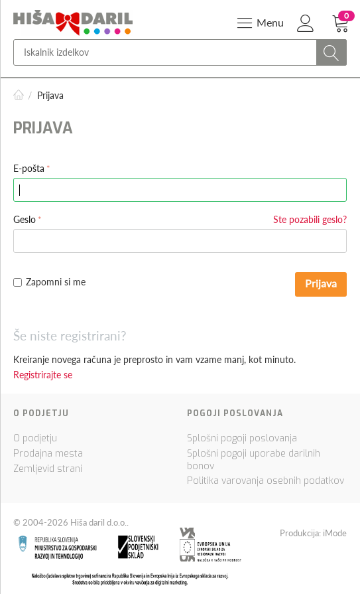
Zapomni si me (49, 281)
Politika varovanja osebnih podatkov (265, 481)
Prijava (321, 283)
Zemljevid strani (47, 469)
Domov (18, 95)
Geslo (24, 219)
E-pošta (28, 168)
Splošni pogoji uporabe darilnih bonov (253, 460)
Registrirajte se (42, 374)
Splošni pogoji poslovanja (242, 438)
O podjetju (35, 438)
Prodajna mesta (48, 453)
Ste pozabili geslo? (310, 219)
